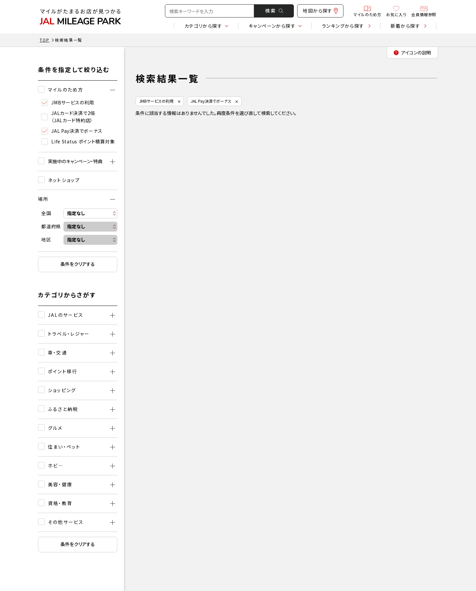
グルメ (55, 428)
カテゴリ (203, 25)
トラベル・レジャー (69, 333)
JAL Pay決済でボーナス (71, 131)
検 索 (274, 10)
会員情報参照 (423, 11)
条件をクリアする (77, 264)
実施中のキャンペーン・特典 (75, 161)
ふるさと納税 (63, 409)
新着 (405, 25)
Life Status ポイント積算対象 (78, 141)
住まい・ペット (64, 446)
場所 (43, 199)
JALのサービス (65, 315)
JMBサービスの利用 (67, 102)
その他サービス (66, 522)
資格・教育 (60, 503)
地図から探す (320, 10)
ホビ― (55, 465)
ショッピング (62, 390)
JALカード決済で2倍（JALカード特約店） (68, 117)
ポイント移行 (62, 371)
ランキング (343, 25)
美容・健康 (60, 484)
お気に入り (396, 11)
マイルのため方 (367, 11)
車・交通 (57, 352)
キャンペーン (272, 25)
